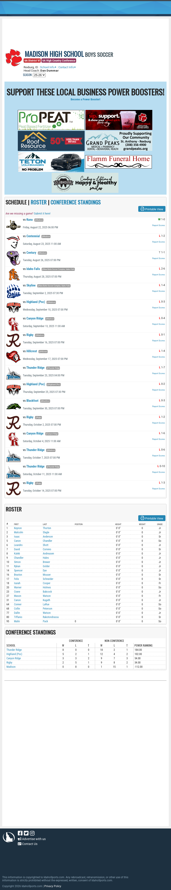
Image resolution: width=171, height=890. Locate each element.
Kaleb (17, 553)
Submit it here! (42, 213)
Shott (45, 545)
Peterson (47, 608)
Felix (16, 579)
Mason (17, 595)
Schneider (48, 579)
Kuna (28, 219)
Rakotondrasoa (51, 617)
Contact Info (67, 67)
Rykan (17, 566)
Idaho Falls (31, 269)
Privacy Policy (52, 886)
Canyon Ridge (33, 318)
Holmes (47, 587)
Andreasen (48, 553)
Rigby (28, 335)
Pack (45, 621)
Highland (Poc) (34, 302)
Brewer (46, 562)
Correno (47, 549)
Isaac (17, 536)
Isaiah (17, 583)
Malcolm (18, 532)
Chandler (47, 540)
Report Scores (158, 225)
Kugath (46, 600)
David (17, 549)
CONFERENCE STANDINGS (76, 202)
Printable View (151, 209)
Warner (17, 587)
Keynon (18, 528)
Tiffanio (18, 617)
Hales (46, 557)
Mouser (47, 574)
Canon (17, 540)
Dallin (17, 612)
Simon (17, 562)
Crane (17, 591)
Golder (46, 566)
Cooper (46, 583)
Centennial (31, 236)
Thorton (47, 528)
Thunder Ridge (34, 367)
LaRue (46, 604)
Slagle (46, 532)
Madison (11, 666)
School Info (48, 67)
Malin (17, 621)
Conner (18, 604)
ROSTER (39, 202)
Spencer (18, 570)
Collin (17, 608)
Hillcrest (30, 351)
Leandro (18, 545)
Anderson (48, 536)
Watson (47, 595)
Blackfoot (31, 400)
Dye (45, 570)
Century (29, 252)
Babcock (47, 591)
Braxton (18, 574)
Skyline (29, 285)
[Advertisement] (85, 31)
